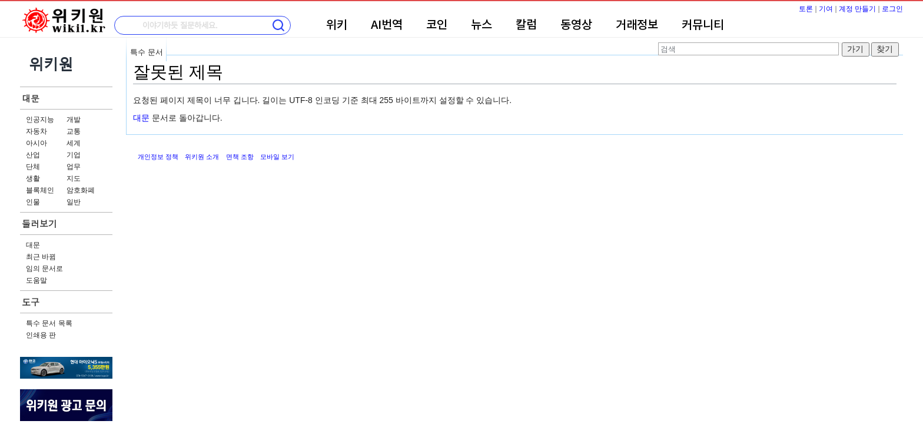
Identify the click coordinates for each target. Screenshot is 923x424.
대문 (30, 98)
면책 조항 (240, 156)
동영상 (576, 25)
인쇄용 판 (41, 335)
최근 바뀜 (41, 257)
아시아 (36, 143)
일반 (74, 202)
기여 (826, 9)
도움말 (36, 280)
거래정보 (637, 25)
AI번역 (387, 25)
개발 (74, 119)
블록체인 (40, 190)
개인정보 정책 (158, 156)
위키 (336, 25)
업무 (74, 167)
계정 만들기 (857, 9)
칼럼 (526, 25)
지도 (74, 178)
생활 (33, 178)
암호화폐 (81, 190)
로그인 (892, 9)
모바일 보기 (277, 156)
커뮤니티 (703, 25)
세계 (74, 143)
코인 (436, 25)
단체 (33, 167)
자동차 (36, 131)
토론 (806, 9)
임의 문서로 (44, 268)
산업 (33, 155)
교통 (74, 131)
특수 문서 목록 (49, 323)
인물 (33, 202)
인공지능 (40, 119)
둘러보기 (39, 223)
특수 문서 (146, 52)
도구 (30, 302)
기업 (74, 155)
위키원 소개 (202, 156)
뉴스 (481, 25)
